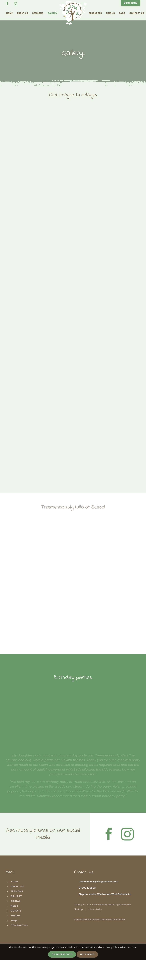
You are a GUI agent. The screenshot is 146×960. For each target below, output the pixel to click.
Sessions (37, 13)
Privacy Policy (95, 909)
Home (9, 13)
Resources (95, 13)
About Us (22, 13)
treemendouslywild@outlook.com (98, 881)
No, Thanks (87, 954)
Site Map (78, 909)
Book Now (130, 2)
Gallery (52, 13)
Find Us (110, 13)
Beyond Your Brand (115, 919)
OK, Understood (62, 954)
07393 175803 (87, 888)
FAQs (122, 13)
